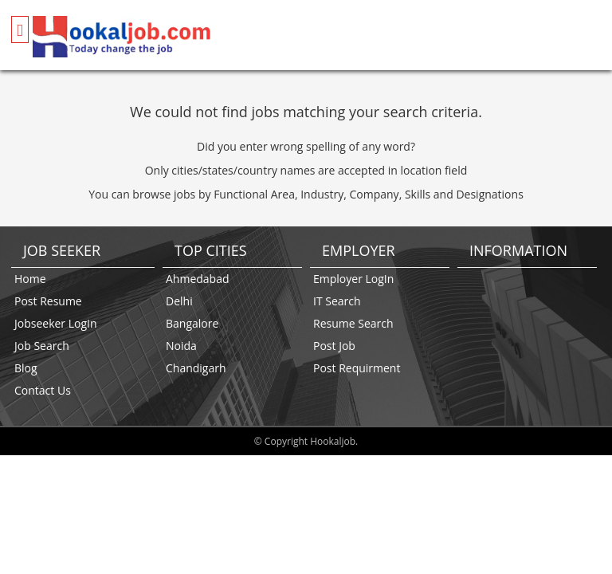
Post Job (334, 345)
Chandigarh (196, 367)
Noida (181, 345)
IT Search (337, 301)
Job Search (41, 345)
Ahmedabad (198, 278)
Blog (25, 367)
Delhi (179, 301)
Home (30, 278)
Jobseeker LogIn (55, 323)
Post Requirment (356, 367)
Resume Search (353, 323)
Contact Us (42, 390)
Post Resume (48, 301)
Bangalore (192, 323)
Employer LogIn (353, 278)
